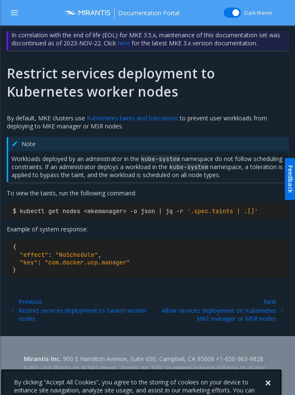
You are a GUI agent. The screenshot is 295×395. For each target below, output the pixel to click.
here (124, 43)
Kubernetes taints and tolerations (132, 118)
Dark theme (258, 13)
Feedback (291, 179)
